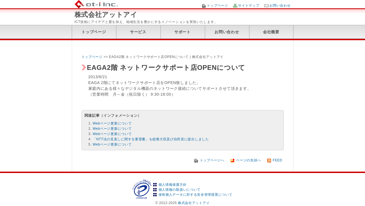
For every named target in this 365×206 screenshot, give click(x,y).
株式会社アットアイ (106, 14)
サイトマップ (248, 5)
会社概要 (271, 32)
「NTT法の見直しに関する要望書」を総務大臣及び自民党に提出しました (151, 139)
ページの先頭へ (248, 160)
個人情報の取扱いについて (180, 190)
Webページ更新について (112, 123)
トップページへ (212, 160)
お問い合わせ (279, 5)
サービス (138, 32)
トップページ (217, 5)
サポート (182, 32)
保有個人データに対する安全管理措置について (196, 195)
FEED (277, 160)
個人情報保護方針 (173, 185)
